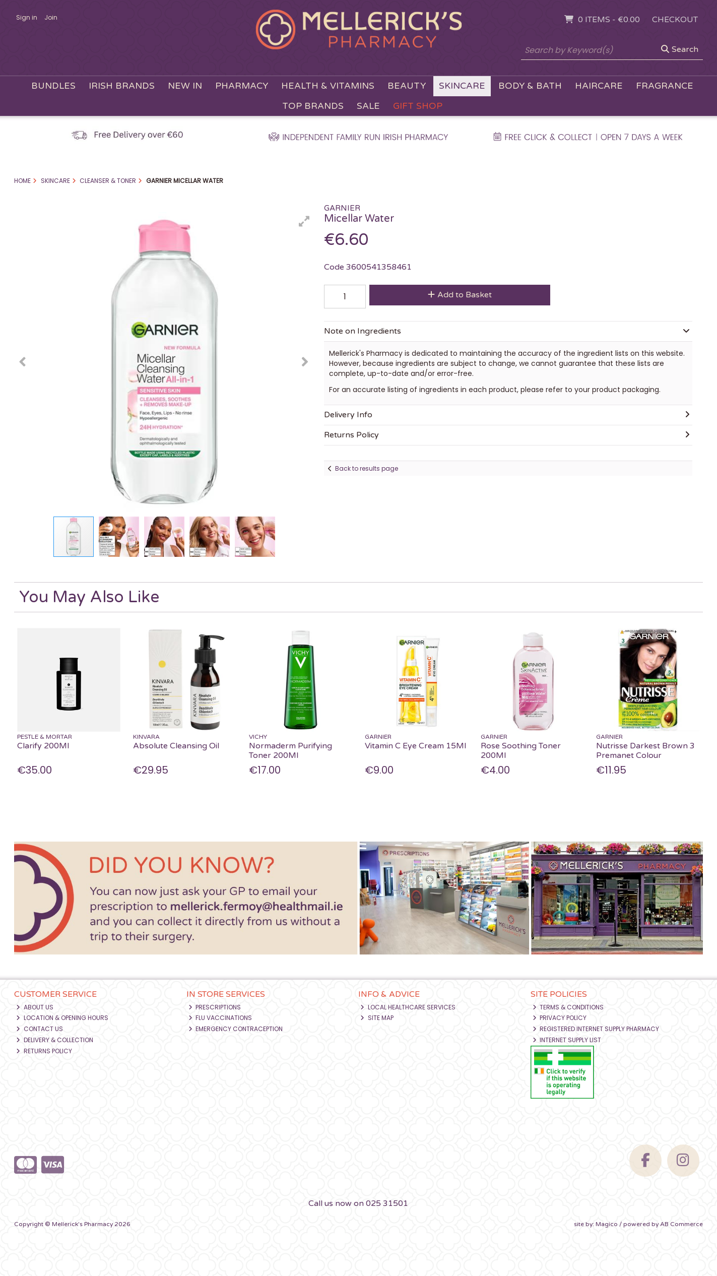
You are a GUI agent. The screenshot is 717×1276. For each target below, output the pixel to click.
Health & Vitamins (327, 86)
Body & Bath (530, 86)
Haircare (599, 86)
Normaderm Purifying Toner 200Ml (290, 750)
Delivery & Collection (54, 1040)
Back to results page (366, 468)
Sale (368, 106)
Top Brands (313, 106)
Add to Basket (460, 295)
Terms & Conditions (568, 1007)
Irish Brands (122, 86)
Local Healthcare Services (407, 1007)
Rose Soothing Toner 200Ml (521, 750)
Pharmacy (241, 86)
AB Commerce (681, 1224)
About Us (34, 1007)
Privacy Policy (560, 1017)
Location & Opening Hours (62, 1017)
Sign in (26, 17)
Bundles (53, 86)
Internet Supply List (567, 1040)
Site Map (377, 1017)
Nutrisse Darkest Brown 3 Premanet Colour (645, 750)
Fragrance (664, 86)
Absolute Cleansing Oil (176, 746)
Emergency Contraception (235, 1029)
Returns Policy (44, 1051)
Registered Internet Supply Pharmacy (596, 1029)
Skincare (462, 86)
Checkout (675, 20)
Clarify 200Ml (43, 746)
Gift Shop (417, 106)
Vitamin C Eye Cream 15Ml (415, 746)
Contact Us (39, 1029)
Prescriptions (214, 1007)
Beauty (406, 86)
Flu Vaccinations (220, 1017)
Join (50, 17)
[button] (304, 221)
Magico (607, 1224)
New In (185, 86)
